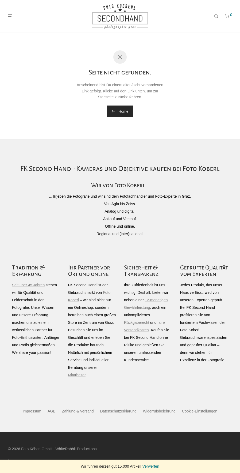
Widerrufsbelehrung (159, 411)
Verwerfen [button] (150, 466)
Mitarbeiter (77, 375)
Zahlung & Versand (78, 411)
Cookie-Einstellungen (199, 411)
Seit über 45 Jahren (28, 285)
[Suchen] (216, 16)
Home (119, 111)
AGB (52, 411)
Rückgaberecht (136, 322)
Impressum (32, 411)
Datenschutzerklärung (118, 411)
